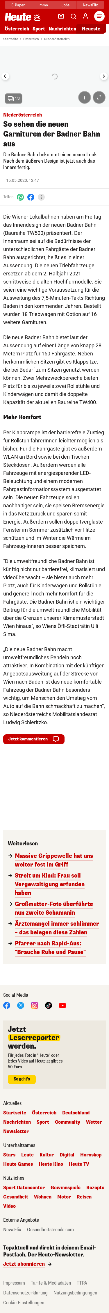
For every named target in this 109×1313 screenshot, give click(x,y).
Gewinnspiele (66, 1188)
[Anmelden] (85, 16)
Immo (43, 5)
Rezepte (95, 1188)
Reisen (84, 1197)
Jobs (65, 5)
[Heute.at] (18, 17)
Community (67, 1122)
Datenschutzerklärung (25, 1293)
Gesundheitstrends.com (50, 1230)
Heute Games (18, 1164)
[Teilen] (41, 197)
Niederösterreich (57, 39)
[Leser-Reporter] (61, 16)
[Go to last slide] (5, 76)
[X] (20, 1005)
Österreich (17, 29)
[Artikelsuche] (73, 16)
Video (9, 1206)
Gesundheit (15, 1197)
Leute (27, 1155)
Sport (39, 29)
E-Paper (18, 5)
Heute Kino (51, 1164)
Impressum (14, 1283)
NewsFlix (90, 5)
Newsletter (16, 1131)
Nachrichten (62, 29)
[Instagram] (34, 1005)
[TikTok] (48, 1005)
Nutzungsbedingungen (75, 1293)
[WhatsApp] (20, 197)
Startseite (10, 39)
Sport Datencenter (24, 1188)
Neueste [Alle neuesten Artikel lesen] (91, 29)
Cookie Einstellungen (23, 1303)
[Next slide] (104, 76)
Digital (67, 1155)
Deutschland (76, 1113)
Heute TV (79, 1164)
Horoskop (90, 1155)
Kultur (47, 1155)
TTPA (82, 1283)
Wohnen (42, 1197)
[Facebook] (30, 197)
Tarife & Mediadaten (51, 1283)
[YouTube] (62, 1005)
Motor (64, 1197)
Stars (9, 1155)
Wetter (94, 1122)
